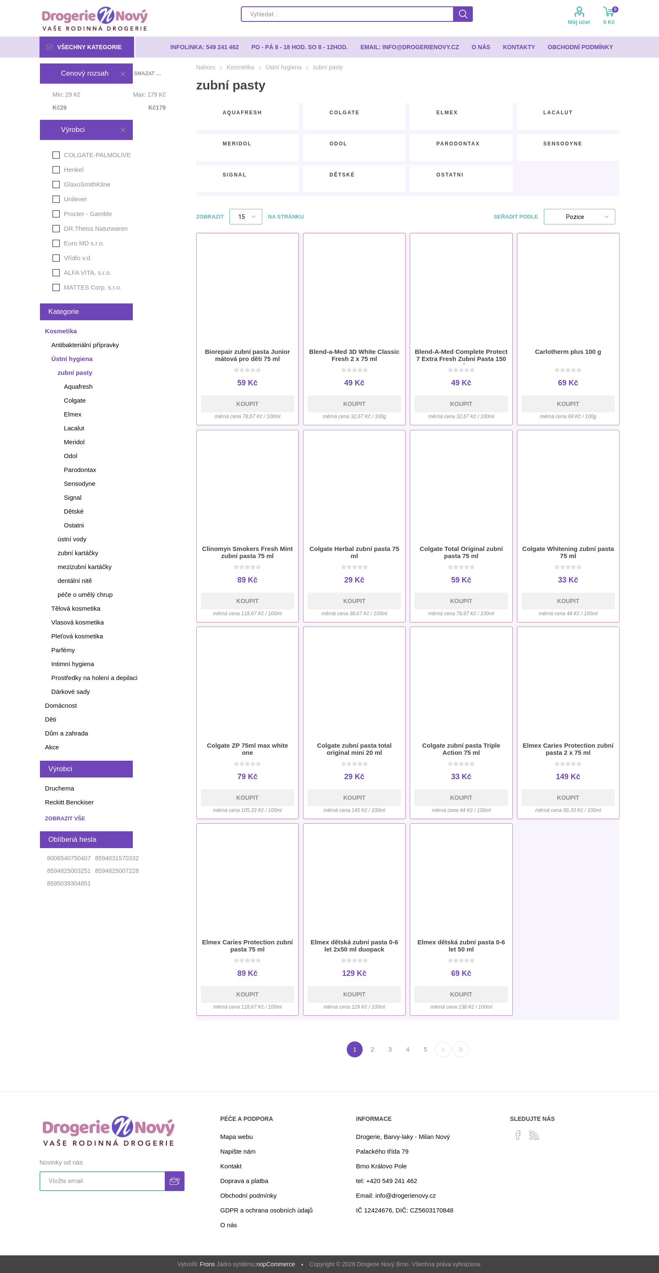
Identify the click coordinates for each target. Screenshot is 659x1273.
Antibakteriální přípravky (85, 344)
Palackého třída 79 (382, 1151)
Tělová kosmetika (75, 608)
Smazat (123, 73)
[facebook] (518, 1135)
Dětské (342, 175)
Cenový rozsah (84, 73)
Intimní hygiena (72, 663)
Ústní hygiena (71, 358)
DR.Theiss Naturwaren (96, 228)
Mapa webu (236, 1136)
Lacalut (558, 113)
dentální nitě (75, 580)
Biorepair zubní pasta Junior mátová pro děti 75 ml (247, 355)
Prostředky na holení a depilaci (94, 677)
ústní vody (72, 539)
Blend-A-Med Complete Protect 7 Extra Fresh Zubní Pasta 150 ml (461, 358)
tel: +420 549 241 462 (386, 1180)
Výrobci (73, 130)
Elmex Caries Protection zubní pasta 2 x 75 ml (568, 749)
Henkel (74, 169)
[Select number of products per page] (245, 216)
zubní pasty (75, 372)
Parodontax (458, 144)
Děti (50, 719)
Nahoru (206, 67)
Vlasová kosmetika (77, 622)
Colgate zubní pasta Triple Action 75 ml (461, 749)
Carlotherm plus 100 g (568, 351)
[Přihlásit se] (102, 1181)
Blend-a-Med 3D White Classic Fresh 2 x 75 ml (354, 355)
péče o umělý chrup (85, 594)
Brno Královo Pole (381, 1166)
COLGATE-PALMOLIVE (97, 154)
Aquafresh (242, 113)
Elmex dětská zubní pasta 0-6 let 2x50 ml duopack (354, 945)
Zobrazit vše (65, 818)
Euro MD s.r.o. (84, 243)
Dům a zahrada (66, 733)
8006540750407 (69, 858)
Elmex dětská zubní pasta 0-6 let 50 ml (461, 945)
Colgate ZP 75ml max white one (247, 749)
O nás (228, 1224)
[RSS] (534, 1135)
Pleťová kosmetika (77, 636)
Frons (207, 1264)
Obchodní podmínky (248, 1195)
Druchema (59, 788)
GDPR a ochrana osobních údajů (266, 1210)
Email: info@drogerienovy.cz (396, 1195)
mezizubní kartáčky (84, 566)
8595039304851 (69, 883)
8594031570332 (117, 858)
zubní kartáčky (78, 552)
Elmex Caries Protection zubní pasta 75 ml (247, 945)
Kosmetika (61, 331)
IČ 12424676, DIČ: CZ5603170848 (404, 1210)
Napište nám (238, 1151)
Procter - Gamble (88, 213)
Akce (52, 747)
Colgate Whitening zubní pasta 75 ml (568, 552)
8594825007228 (117, 870)
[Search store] (347, 14)
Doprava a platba (244, 1180)
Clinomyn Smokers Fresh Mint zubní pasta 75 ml (247, 552)
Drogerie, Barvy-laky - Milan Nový (403, 1136)
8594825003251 (69, 870)
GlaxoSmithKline (87, 184)
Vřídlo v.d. (78, 257)
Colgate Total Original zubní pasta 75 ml (461, 552)
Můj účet (579, 22)
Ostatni (450, 175)
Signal (235, 175)
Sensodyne (563, 144)
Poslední (461, 1049)
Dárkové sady (70, 691)
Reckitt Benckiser (69, 802)
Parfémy (63, 650)
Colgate (345, 113)
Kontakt (231, 1166)
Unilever (75, 199)
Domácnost (61, 705)
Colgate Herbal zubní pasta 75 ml (354, 552)
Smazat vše (147, 73)
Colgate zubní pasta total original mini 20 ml (354, 749)
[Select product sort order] (579, 216)
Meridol (237, 144)
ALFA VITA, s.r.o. (87, 272)
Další (443, 1049)
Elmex (447, 113)
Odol (339, 144)
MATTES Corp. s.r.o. (92, 287)
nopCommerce (275, 1264)
